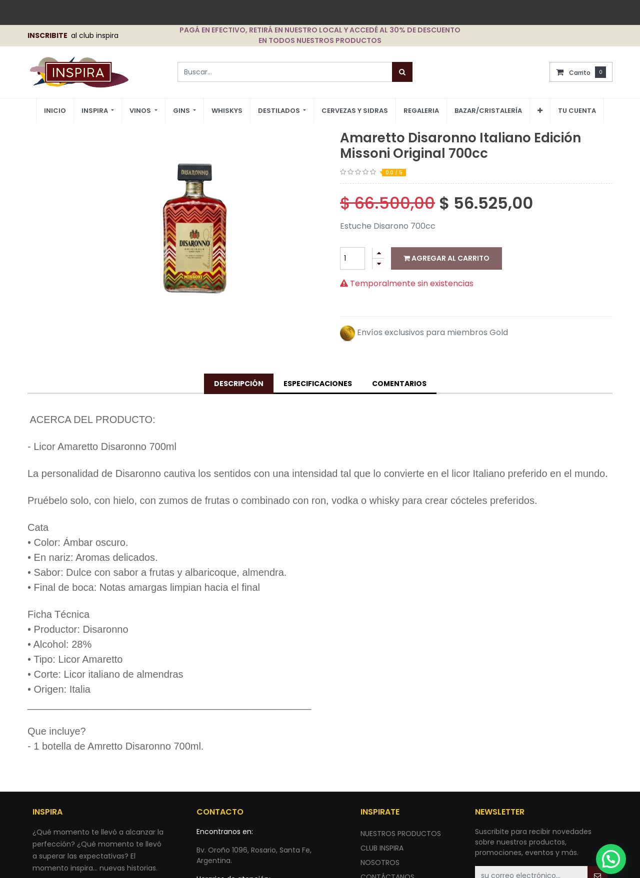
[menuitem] (55, 111)
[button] (540, 110)
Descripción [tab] (239, 384)
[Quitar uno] (378, 264)
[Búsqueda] (402, 72)
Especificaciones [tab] (318, 384)
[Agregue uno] (378, 253)
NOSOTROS (380, 863)
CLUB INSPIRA (382, 848)
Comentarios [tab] (399, 384)
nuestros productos (400, 834)
